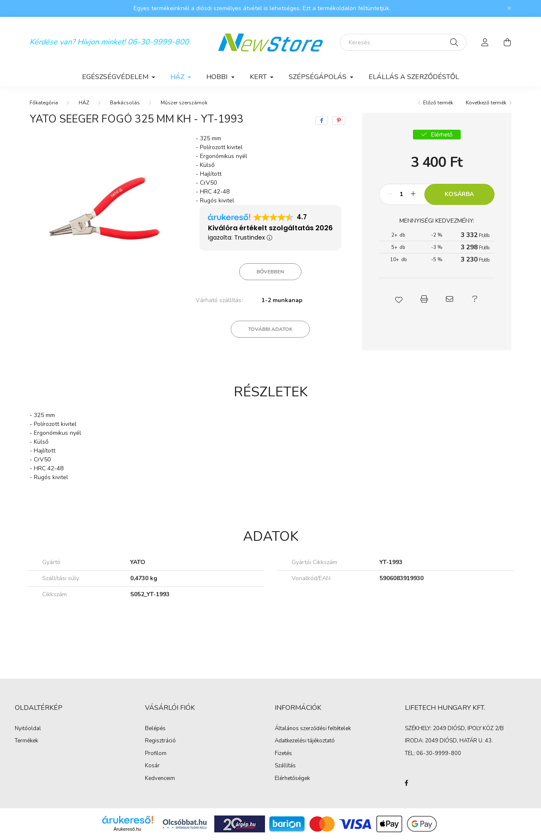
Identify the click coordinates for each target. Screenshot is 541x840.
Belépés (155, 728)
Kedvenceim (160, 778)
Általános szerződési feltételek (313, 728)
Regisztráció (160, 741)
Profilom (156, 753)
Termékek (26, 741)
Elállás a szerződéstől (414, 77)
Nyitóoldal (28, 728)
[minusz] (390, 194)
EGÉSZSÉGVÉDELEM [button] (116, 77)
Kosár (152, 766)
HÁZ (84, 102)
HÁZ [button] (178, 77)
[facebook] (321, 120)
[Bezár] (509, 8)
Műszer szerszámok (184, 102)
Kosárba (459, 194)
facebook (406, 783)
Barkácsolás (125, 102)
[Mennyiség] (401, 194)
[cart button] (507, 42)
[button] (398, 299)
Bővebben (270, 271)
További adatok (270, 329)
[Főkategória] (44, 102)
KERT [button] (259, 77)
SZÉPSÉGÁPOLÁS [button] (318, 77)
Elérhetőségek (292, 778)
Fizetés (283, 753)
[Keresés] (403, 42)
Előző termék (438, 102)
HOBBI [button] (217, 77)
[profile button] (485, 42)
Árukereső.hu (127, 829)
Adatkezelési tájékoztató (305, 741)
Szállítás (285, 766)
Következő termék (486, 102)
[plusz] (413, 194)
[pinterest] (338, 120)
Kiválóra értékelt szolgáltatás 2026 (270, 228)
